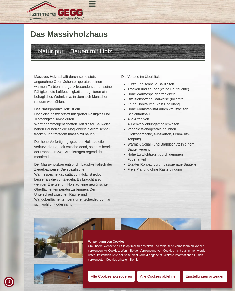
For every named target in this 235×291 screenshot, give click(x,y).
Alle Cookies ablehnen (159, 276)
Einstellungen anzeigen (205, 276)
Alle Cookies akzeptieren (111, 276)
